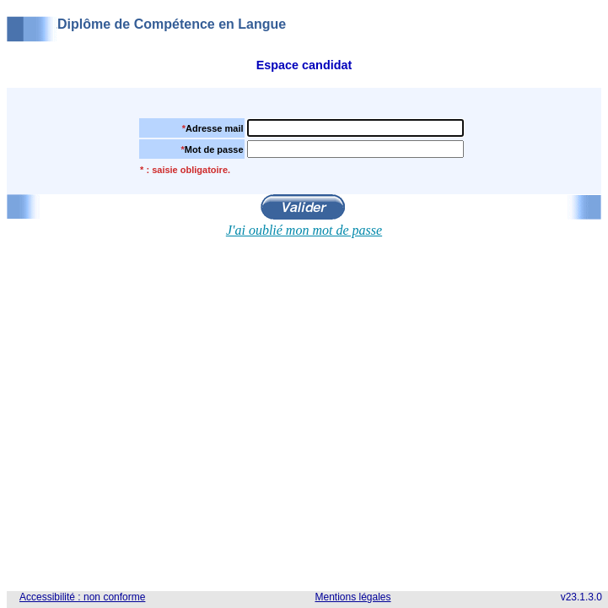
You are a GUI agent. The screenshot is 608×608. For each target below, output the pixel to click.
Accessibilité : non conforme (82, 597)
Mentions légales (352, 597)
